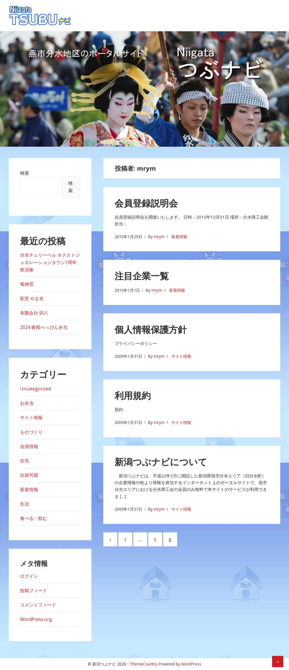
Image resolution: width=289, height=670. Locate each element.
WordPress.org (36, 619)
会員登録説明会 (146, 203)
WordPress (191, 664)
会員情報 (29, 446)
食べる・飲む (33, 518)
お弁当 (27, 403)
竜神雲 (27, 284)
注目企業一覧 (142, 276)
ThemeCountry (143, 664)
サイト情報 (181, 356)
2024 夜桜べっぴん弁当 (43, 327)
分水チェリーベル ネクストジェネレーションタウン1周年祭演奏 (50, 262)
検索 (24, 173)
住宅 (24, 461)
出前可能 (29, 475)
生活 (24, 504)
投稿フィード (33, 590)
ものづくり (31, 432)
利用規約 (133, 395)
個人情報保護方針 (151, 329)
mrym (159, 236)
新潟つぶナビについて (161, 462)
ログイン (29, 576)
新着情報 (179, 236)
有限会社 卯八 (34, 313)
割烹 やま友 (32, 298)
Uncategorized (35, 389)
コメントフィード (38, 605)
